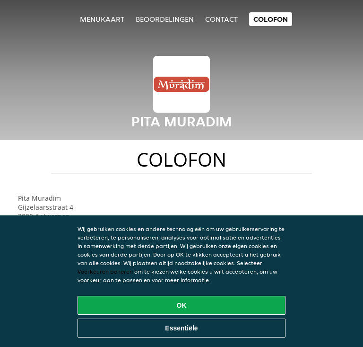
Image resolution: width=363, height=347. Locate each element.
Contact (221, 19)
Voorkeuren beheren (105, 271)
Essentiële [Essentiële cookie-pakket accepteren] (181, 328)
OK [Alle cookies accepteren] (182, 305)
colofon (270, 19)
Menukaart (102, 19)
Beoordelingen (165, 19)
